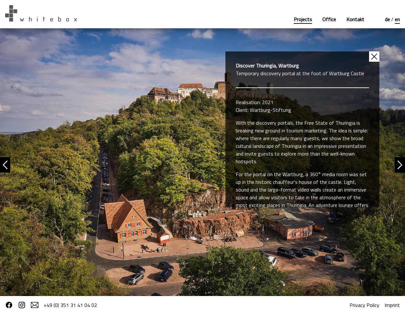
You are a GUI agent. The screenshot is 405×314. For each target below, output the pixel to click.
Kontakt (355, 19)
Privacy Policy (364, 305)
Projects (303, 19)
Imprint (392, 305)
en (397, 19)
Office (329, 19)
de (388, 19)
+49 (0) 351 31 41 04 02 (70, 305)
